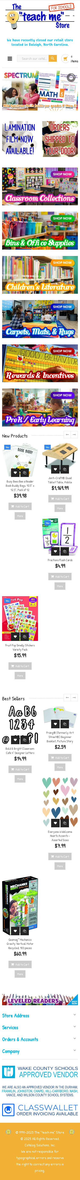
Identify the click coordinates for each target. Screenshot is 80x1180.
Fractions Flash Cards (60, 560)
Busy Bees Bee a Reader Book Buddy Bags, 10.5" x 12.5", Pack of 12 (20, 485)
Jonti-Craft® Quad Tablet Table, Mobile (60, 480)
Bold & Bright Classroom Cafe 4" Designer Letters (20, 750)
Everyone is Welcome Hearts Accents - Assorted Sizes (60, 835)
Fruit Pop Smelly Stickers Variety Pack (20, 647)
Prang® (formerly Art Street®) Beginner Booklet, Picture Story (60, 736)
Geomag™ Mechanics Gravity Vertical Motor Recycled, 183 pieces (20, 943)
